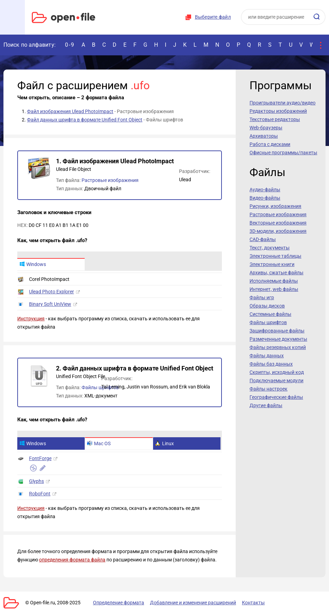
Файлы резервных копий (278, 347)
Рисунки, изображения (275, 206)
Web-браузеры (266, 127)
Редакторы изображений (278, 111)
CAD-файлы (263, 239)
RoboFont (39, 493)
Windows (32, 264)
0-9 (70, 45)
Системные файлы (270, 314)
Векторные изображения (278, 223)
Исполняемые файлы (274, 281)
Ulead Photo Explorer (51, 291)
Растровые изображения (110, 180)
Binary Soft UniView (50, 304)
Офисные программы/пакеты (283, 152)
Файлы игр (262, 297)
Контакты (253, 602)
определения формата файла (72, 559)
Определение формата (118, 602)
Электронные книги (272, 264)
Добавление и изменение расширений (193, 602)
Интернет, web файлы (274, 289)
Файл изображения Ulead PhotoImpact (70, 111)
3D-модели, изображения (278, 231)
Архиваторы (264, 136)
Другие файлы (266, 405)
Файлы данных (267, 355)
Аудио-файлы (265, 189)
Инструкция (31, 318)
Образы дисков (267, 306)
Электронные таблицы (275, 256)
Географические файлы (276, 397)
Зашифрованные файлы (277, 330)
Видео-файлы (265, 198)
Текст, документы (270, 247)
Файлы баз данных (271, 364)
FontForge (40, 458)
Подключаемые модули (276, 380)
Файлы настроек (269, 389)
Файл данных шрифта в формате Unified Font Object (84, 119)
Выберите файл (213, 17)
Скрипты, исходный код (277, 372)
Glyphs (36, 481)
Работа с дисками (270, 144)
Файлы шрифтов (100, 387)
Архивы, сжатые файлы (276, 272)
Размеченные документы (278, 339)
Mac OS (99, 443)
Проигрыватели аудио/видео (283, 103)
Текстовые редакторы (275, 119)
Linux (164, 443)
